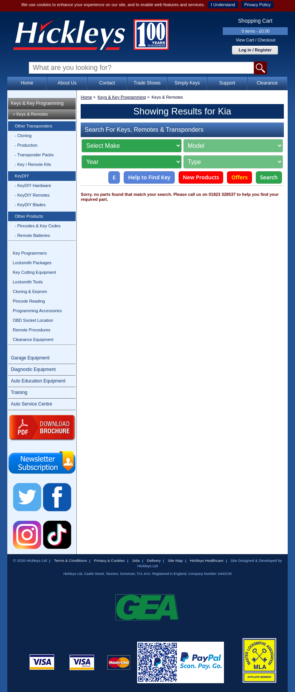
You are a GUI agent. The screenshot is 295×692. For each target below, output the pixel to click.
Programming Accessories (37, 310)
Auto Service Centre (31, 404)
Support (227, 83)
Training (19, 392)
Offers (239, 177)
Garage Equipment (30, 358)
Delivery (154, 560)
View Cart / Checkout (255, 40)
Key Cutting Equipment (34, 272)
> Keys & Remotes (30, 114)
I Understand (223, 4)
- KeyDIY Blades (30, 204)
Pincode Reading (29, 301)
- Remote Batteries (32, 235)
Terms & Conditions (70, 560)
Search (269, 177)
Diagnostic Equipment (33, 369)
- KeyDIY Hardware (33, 185)
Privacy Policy (257, 4)
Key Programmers (30, 253)
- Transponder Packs (34, 154)
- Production (26, 145)
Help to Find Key (149, 177)
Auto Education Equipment (38, 381)
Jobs (136, 560)
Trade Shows (147, 83)
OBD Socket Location (33, 320)
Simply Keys (187, 83)
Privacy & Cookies (109, 560)
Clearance (267, 83)
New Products (201, 177)
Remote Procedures (31, 330)
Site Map (175, 560)
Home (27, 83)
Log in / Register (255, 50)
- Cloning (23, 135)
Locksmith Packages (32, 262)
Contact (107, 83)
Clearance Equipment (33, 339)
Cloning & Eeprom (30, 291)
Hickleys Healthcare (206, 560)
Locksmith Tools (28, 282)
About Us (67, 83)
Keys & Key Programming (37, 103)
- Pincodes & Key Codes (37, 225)
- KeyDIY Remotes (32, 195)
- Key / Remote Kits (33, 164)
